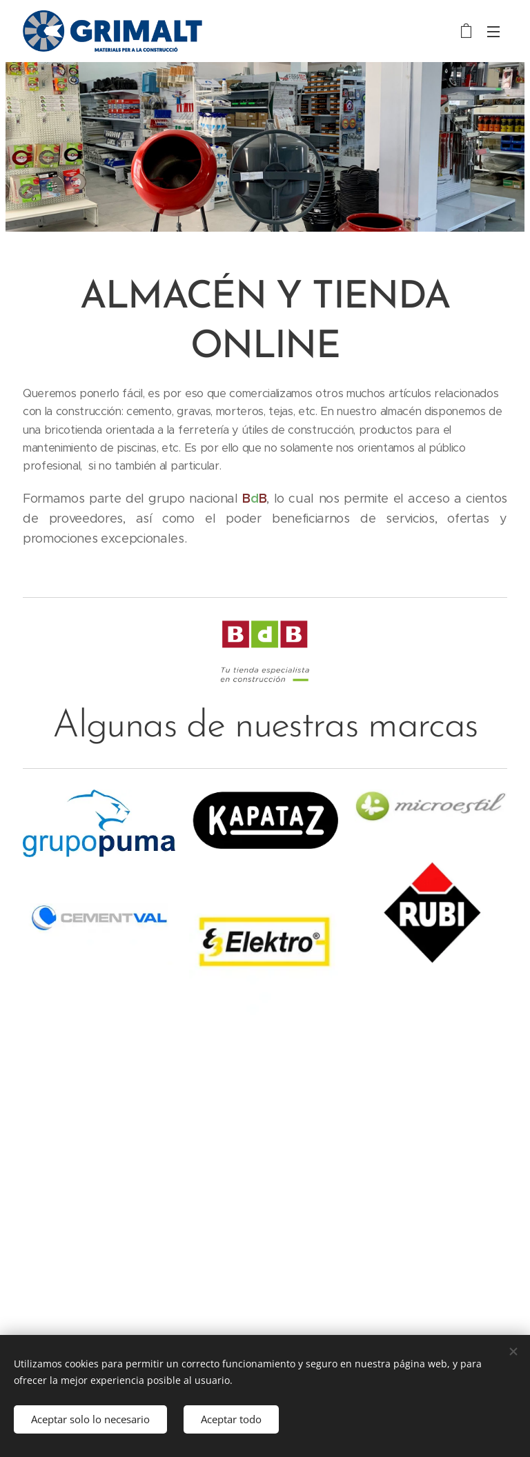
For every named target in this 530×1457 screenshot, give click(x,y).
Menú (493, 31)
